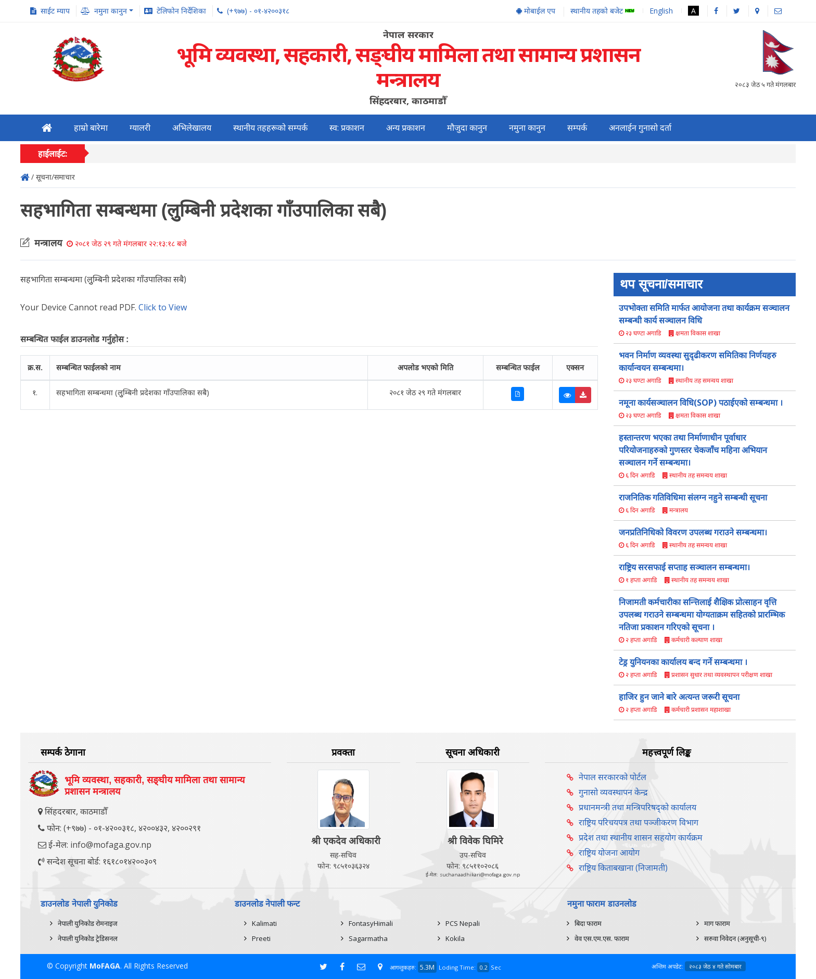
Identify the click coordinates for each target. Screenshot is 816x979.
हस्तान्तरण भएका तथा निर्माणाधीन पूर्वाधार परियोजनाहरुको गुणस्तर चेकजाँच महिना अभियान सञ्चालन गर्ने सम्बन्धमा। (693, 450)
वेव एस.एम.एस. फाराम (602, 938)
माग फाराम (717, 923)
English (661, 10)
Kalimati (264, 923)
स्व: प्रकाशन (346, 128)
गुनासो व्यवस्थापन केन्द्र (613, 792)
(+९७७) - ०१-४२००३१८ (258, 11)
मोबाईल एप (535, 11)
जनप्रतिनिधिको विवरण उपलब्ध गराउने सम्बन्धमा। (693, 532)
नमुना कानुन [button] (110, 11)
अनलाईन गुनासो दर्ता (640, 128)
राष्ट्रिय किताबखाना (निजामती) (623, 867)
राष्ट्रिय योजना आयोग (609, 852)
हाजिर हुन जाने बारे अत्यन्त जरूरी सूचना (679, 696)
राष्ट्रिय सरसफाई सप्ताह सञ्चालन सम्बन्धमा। (684, 567)
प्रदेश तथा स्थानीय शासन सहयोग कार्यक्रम (641, 837)
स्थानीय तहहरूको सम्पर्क (270, 128)
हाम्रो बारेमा (91, 128)
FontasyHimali (371, 923)
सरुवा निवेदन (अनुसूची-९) (735, 938)
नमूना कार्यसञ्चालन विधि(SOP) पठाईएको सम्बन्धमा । (701, 402)
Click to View (162, 307)
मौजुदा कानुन (467, 128)
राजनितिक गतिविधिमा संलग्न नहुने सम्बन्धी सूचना (693, 497)
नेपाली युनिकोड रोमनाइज (88, 923)
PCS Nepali (462, 923)
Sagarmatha (368, 938)
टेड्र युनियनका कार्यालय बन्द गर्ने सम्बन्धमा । (683, 662)
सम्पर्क (577, 128)
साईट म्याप (55, 11)
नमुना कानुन (527, 128)
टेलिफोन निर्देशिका (181, 11)
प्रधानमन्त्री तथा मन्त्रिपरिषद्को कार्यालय (637, 807)
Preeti (261, 938)
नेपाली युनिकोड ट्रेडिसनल (88, 938)
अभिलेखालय (191, 128)
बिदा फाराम (588, 923)
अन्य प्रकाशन (405, 128)
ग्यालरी (140, 128)
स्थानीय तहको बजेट (602, 11)
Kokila (455, 938)
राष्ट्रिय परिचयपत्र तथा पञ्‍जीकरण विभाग (638, 822)
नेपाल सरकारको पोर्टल (612, 777)
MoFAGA (105, 966)
